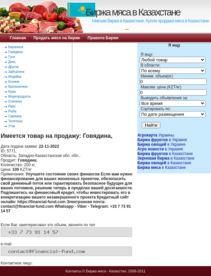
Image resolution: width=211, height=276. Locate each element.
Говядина (15, 52)
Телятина (15, 121)
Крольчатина (18, 86)
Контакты (74, 271)
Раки (11, 106)
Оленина (15, 101)
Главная (18, 38)
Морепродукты (19, 96)
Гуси (11, 57)
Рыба (12, 111)
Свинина (14, 116)
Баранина (15, 47)
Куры (12, 91)
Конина (13, 81)
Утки (11, 126)
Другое (13, 67)
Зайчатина (16, 72)
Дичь (12, 62)
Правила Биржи (103, 38)
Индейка (14, 76)
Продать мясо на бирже (57, 38)
